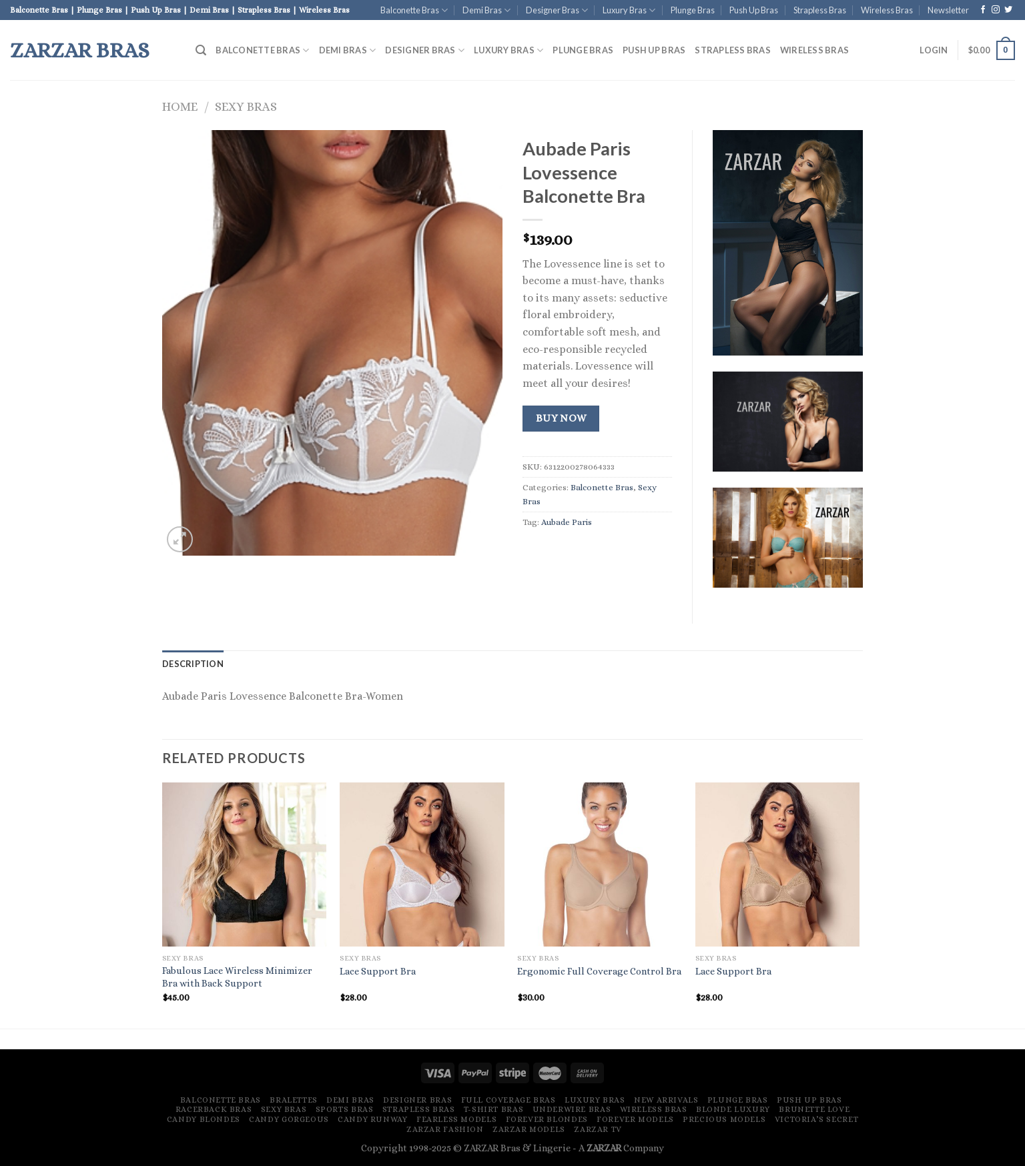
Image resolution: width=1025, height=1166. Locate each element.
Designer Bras (557, 10)
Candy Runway (372, 1119)
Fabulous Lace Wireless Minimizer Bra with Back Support (237, 977)
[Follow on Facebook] (983, 10)
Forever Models (635, 1119)
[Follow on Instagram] (996, 10)
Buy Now (561, 418)
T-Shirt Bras (493, 1109)
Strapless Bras (819, 10)
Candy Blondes (203, 1119)
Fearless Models (456, 1119)
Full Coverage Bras (508, 1100)
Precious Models (724, 1119)
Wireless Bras (887, 10)
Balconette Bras (414, 10)
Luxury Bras (629, 10)
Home (180, 106)
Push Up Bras (753, 10)
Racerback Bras (214, 1109)
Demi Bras (486, 10)
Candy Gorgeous (289, 1119)
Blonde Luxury (733, 1109)
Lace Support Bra (378, 971)
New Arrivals (666, 1100)
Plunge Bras (693, 10)
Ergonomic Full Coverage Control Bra (599, 971)
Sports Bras (345, 1109)
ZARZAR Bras (79, 50)
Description (193, 663)
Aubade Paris (566, 522)
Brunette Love (814, 1109)
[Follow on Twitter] (1008, 10)
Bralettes (294, 1100)
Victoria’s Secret (816, 1119)
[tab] (193, 663)
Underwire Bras (572, 1109)
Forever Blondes (547, 1119)
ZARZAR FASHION (445, 1129)
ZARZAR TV (598, 1129)
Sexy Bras (246, 106)
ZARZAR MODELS (528, 1129)
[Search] (201, 50)
